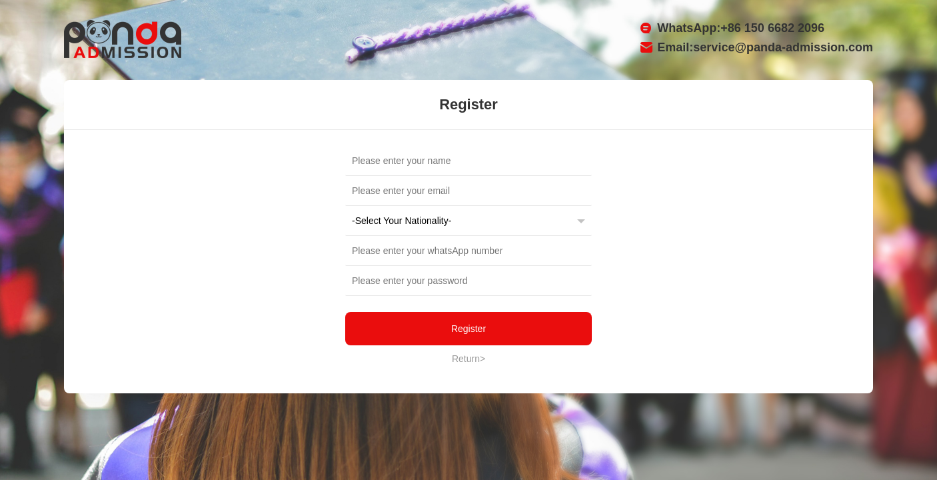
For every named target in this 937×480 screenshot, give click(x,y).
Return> (468, 358)
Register (468, 328)
